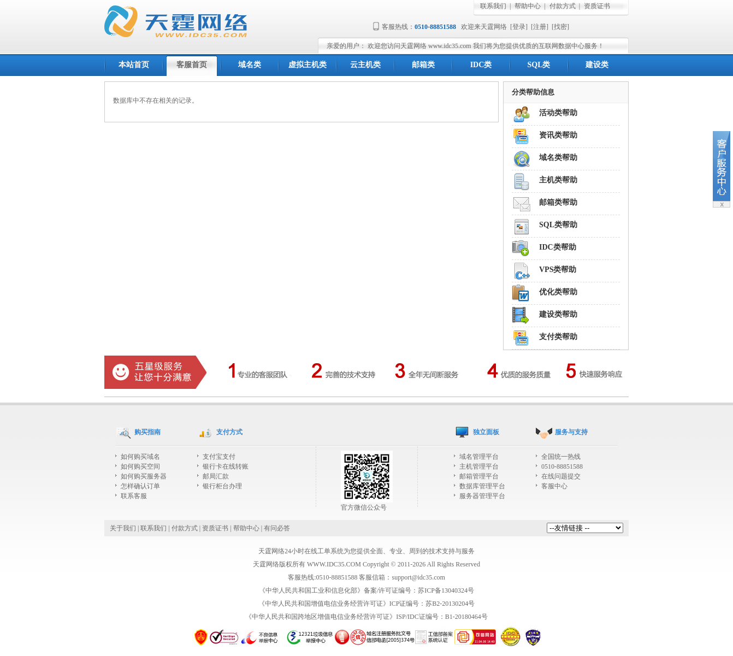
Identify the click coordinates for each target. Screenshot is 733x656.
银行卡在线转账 (226, 466)
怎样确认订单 (140, 486)
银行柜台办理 (222, 486)
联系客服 (134, 496)
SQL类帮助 (558, 225)
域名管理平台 (479, 456)
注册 (539, 27)
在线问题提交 (561, 476)
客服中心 (554, 486)
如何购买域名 (140, 456)
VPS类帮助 (557, 269)
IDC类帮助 (557, 247)
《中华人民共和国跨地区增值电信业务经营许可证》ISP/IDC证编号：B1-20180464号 (366, 616)
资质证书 (597, 6)
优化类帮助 (558, 292)
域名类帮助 (558, 157)
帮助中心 (528, 6)
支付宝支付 (219, 456)
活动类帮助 (558, 113)
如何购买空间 (140, 466)
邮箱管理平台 (479, 476)
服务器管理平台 (482, 496)
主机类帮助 (558, 180)
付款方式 (562, 6)
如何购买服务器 (144, 476)
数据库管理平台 (482, 486)
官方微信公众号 (367, 504)
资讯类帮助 (558, 135)
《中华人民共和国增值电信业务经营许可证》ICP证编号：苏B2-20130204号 (366, 603)
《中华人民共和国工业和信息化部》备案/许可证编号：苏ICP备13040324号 (366, 590)
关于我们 (123, 528)
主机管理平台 (479, 466)
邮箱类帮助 (558, 202)
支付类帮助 (558, 337)
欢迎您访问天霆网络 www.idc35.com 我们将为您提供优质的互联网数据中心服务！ (486, 46)
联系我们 (493, 6)
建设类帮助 (558, 314)
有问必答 (277, 528)
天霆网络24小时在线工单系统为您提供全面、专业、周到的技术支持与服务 (366, 551)
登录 (518, 27)
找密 (560, 27)
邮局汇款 (216, 476)
